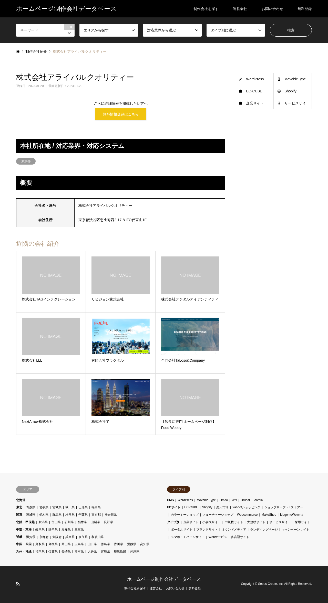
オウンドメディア (234, 530)
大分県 (92, 552)
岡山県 (66, 544)
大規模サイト (256, 522)
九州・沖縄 (24, 552)
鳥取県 (40, 544)
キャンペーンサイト (295, 530)
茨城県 (30, 515)
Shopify (290, 91)
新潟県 (43, 522)
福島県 (96, 508)
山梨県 (95, 522)
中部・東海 (24, 530)
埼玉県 (70, 515)
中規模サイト (234, 522)
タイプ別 (173, 522)
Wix (234, 500)
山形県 (83, 508)
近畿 (19, 537)
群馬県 (56, 515)
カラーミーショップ (185, 515)
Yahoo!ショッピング (246, 508)
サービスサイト (280, 522)
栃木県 (43, 515)
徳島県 (105, 544)
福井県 (82, 522)
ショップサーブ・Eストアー (283, 508)
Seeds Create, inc (270, 584)
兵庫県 (70, 537)
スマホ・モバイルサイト (188, 537)
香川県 (118, 544)
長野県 (108, 522)
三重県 (79, 530)
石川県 (69, 522)
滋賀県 (30, 537)
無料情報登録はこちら (121, 114)
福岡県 (40, 552)
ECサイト (174, 508)
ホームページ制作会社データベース (164, 579)
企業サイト (255, 103)
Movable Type (206, 500)
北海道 (20, 500)
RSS (18, 584)
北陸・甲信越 (25, 522)
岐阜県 (40, 530)
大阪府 (56, 537)
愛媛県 (131, 544)
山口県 (92, 544)
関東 (19, 515)
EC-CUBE (254, 91)
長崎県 (66, 552)
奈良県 (83, 537)
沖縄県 (134, 552)
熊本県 (79, 552)
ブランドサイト (207, 530)
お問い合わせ (272, 9)
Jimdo (224, 500)
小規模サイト (211, 522)
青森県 (30, 508)
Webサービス (218, 537)
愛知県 (66, 530)
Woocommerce (247, 515)
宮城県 (56, 508)
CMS (170, 500)
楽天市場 (222, 508)
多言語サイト (240, 537)
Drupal (245, 500)
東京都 (25, 161)
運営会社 (240, 9)
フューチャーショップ (217, 515)
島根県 (53, 544)
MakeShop (269, 515)
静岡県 (53, 530)
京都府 (43, 537)
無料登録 (305, 9)
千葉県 (83, 515)
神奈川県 (111, 515)
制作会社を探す (206, 9)
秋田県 (70, 508)
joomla (258, 500)
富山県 (56, 522)
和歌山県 (97, 537)
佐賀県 (53, 552)
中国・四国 (24, 544)
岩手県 (43, 508)
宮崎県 (105, 552)
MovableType (295, 79)
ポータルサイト (181, 530)
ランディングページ (264, 530)
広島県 (79, 544)
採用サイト (302, 522)
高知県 (144, 544)
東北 (19, 508)
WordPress (255, 79)
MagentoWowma (291, 515)
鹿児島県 (120, 552)
